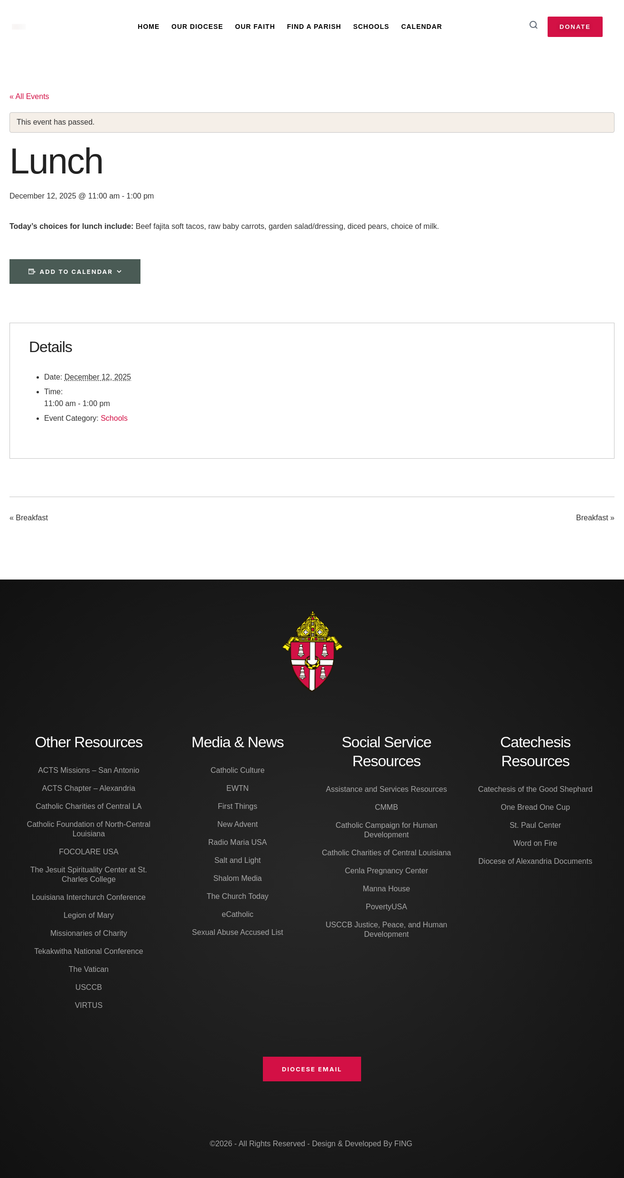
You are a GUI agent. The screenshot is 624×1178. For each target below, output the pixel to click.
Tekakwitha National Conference (88, 951)
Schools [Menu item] (371, 26)
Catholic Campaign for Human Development (386, 830)
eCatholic (237, 914)
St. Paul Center (535, 825)
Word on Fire (535, 843)
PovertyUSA (386, 907)
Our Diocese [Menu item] (197, 26)
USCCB (88, 987)
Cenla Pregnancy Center (386, 871)
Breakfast (28, 518)
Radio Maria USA (237, 842)
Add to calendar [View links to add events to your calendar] (76, 271)
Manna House (386, 889)
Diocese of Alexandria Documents (535, 861)
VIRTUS (88, 1005)
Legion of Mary (89, 915)
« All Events (29, 96)
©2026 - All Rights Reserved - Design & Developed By (302, 1144)
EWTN (237, 788)
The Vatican (89, 969)
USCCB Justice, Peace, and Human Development (386, 929)
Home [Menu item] (148, 26)
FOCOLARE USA (88, 852)
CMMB (386, 807)
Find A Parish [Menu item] (314, 26)
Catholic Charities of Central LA (88, 806)
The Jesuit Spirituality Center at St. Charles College (88, 874)
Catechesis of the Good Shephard (535, 789)
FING (403, 1144)
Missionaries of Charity (88, 933)
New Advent (237, 824)
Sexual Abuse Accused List (237, 932)
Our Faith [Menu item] (255, 26)
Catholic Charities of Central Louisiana (386, 853)
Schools (114, 418)
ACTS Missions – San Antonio (88, 770)
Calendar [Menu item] (421, 26)
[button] (312, 1069)
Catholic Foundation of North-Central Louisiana (89, 829)
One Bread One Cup (535, 807)
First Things (237, 806)
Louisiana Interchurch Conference (89, 897)
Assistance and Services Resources (386, 789)
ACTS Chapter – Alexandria (89, 788)
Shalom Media (237, 878)
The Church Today (237, 896)
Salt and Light (237, 860)
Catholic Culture (238, 770)
